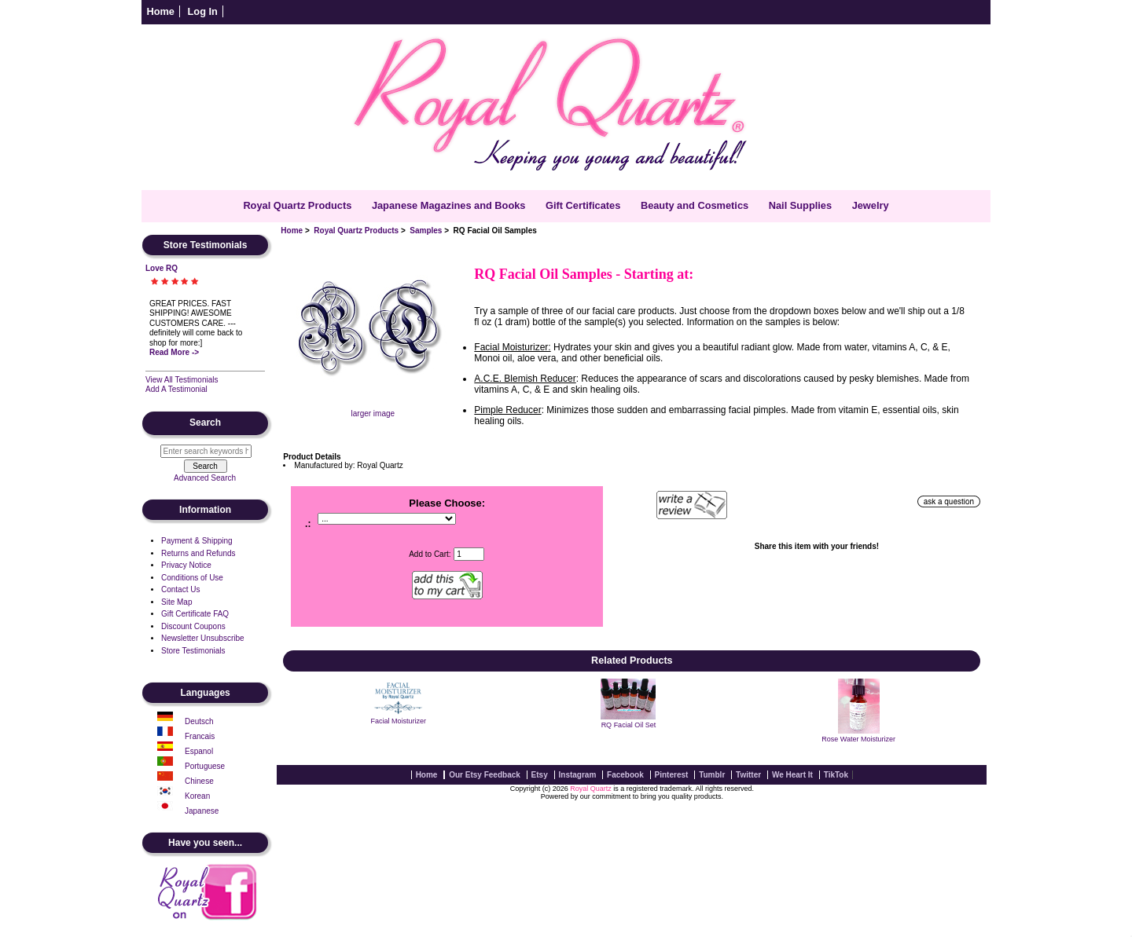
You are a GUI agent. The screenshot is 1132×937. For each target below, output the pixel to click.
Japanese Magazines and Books (449, 205)
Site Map (176, 602)
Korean (197, 796)
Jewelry (870, 205)
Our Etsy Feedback (484, 774)
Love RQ (161, 268)
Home (160, 11)
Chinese (199, 781)
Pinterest (672, 774)
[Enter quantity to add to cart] (469, 554)
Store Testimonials (193, 650)
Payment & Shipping (197, 540)
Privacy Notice (186, 565)
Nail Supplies (800, 205)
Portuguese (205, 766)
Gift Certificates (583, 205)
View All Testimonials (181, 379)
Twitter (748, 774)
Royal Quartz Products (356, 230)
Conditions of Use (192, 577)
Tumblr (712, 774)
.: (308, 523)
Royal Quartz (591, 788)
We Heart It (792, 774)
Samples (426, 230)
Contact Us (180, 589)
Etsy (539, 774)
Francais (200, 736)
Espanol (199, 751)
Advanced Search (205, 478)
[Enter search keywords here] (206, 451)
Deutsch (199, 721)
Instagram (578, 774)
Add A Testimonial (176, 389)
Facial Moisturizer (398, 721)
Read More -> (174, 352)
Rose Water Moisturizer (858, 739)
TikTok (836, 774)
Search (205, 423)
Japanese (202, 811)
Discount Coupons (193, 626)
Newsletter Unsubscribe (202, 638)
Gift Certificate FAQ (195, 613)
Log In (203, 11)
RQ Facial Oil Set (628, 725)
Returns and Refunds (198, 553)
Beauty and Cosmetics (694, 205)
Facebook (625, 774)
